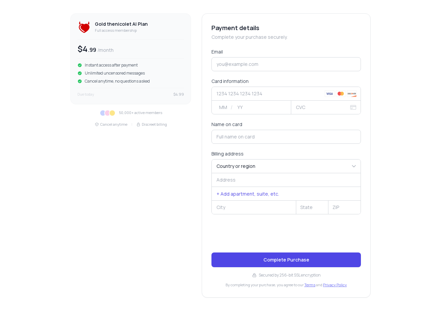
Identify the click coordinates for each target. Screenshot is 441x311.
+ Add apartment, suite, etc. (247, 194)
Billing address (227, 153)
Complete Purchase (286, 259)
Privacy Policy (335, 284)
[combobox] (286, 180)
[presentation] (262, 234)
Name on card (226, 124)
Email (217, 51)
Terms (309, 284)
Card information (230, 81)
